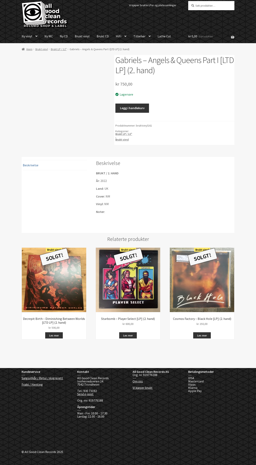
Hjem (29, 49)
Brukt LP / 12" (59, 49)
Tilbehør (139, 36)
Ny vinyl (27, 36)
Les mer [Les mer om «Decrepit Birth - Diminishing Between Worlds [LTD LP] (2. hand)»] (54, 335)
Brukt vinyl (82, 36)
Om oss (138, 381)
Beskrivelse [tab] (30, 165)
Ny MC (48, 36)
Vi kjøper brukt (143, 388)
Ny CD (64, 36)
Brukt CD (103, 36)
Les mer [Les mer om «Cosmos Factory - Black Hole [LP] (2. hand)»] (202, 335)
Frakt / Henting (32, 384)
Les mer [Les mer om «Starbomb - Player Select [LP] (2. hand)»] (128, 335)
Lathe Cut (164, 36)
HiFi (118, 36)
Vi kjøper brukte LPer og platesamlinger (152, 5)
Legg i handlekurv (132, 108)
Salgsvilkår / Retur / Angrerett (42, 378)
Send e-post (85, 394)
